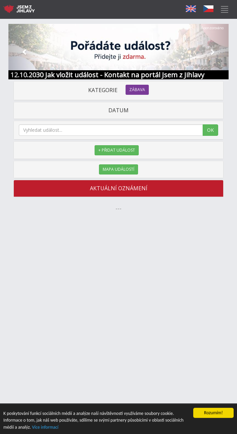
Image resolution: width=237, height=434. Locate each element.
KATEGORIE (118, 90)
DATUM (118, 110)
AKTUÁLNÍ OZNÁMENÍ (118, 188)
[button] (24, 51)
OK (210, 130)
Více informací (45, 427)
